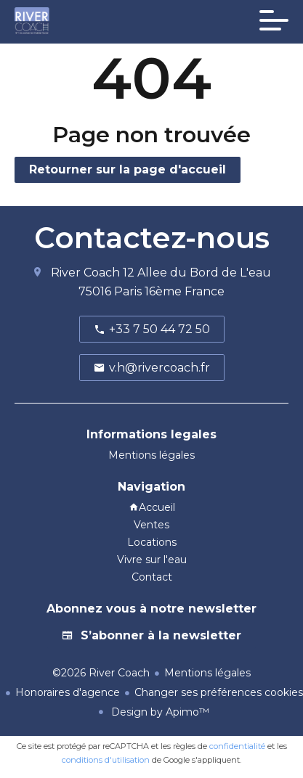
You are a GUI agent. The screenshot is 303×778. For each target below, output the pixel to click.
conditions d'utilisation (106, 760)
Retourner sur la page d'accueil (127, 169)
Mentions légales (207, 672)
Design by (158, 711)
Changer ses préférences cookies (218, 692)
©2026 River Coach (101, 672)
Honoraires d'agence (67, 692)
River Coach (85, 272)
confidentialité (237, 746)
